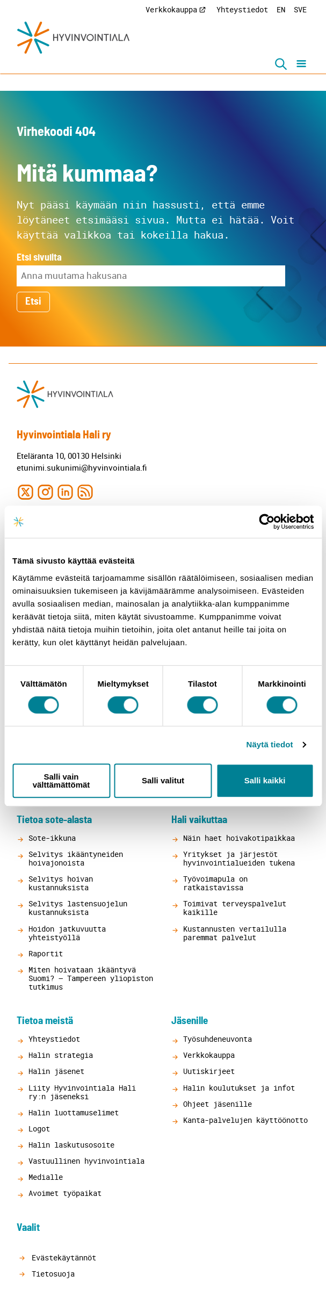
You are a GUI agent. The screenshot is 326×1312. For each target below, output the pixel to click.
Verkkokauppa (171, 9)
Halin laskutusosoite (71, 1145)
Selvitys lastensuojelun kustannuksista (77, 907)
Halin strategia (60, 1055)
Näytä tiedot (270, 744)
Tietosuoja (51, 1273)
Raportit (45, 953)
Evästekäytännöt (61, 1257)
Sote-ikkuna (52, 838)
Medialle (45, 1177)
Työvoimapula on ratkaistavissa (215, 883)
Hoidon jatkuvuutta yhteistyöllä (67, 933)
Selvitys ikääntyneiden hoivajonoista (75, 858)
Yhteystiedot (242, 9)
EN (281, 9)
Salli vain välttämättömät (61, 780)
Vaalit (28, 1228)
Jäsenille (189, 1021)
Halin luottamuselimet (73, 1112)
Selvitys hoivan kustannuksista (60, 883)
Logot (39, 1128)
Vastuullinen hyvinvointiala (86, 1161)
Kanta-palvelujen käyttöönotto (245, 1120)
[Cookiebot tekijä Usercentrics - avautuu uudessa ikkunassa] (267, 522)
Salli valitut (163, 780)
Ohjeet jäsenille (217, 1104)
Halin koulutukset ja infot (239, 1088)
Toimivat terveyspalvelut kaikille (234, 907)
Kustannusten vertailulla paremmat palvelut (234, 933)
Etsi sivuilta (39, 258)
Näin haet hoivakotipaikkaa (239, 838)
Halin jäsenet (56, 1071)
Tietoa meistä (45, 1021)
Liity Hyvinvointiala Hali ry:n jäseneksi (82, 1092)
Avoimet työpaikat (65, 1193)
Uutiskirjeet (209, 1071)
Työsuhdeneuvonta (217, 1039)
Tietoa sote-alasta (54, 820)
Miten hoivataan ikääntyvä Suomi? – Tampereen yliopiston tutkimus (90, 978)
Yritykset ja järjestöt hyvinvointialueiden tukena (239, 858)
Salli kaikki (265, 780)
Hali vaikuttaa (199, 820)
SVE (300, 9)
